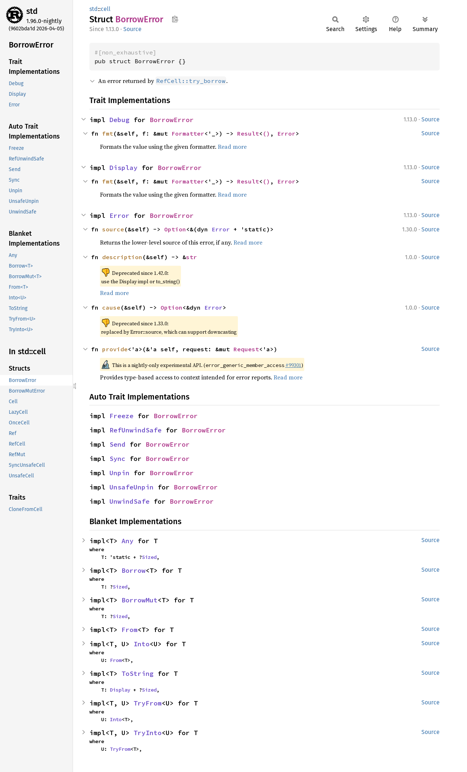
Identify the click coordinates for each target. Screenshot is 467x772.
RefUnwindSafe (135, 430)
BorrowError (172, 120)
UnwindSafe (129, 501)
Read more (232, 147)
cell (106, 8)
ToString (137, 673)
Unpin (119, 473)
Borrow (133, 570)
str (191, 257)
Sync (117, 458)
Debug (119, 120)
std (32, 11)
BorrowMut (139, 600)
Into (142, 644)
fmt (107, 133)
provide (115, 349)
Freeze (121, 416)
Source (132, 29)
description (122, 257)
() (266, 133)
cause (111, 307)
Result (248, 133)
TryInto (148, 733)
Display (123, 167)
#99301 (293, 365)
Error (286, 133)
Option (175, 229)
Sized (149, 557)
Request (246, 349)
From (129, 629)
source (113, 229)
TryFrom (148, 703)
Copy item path (175, 19)
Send (117, 444)
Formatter (187, 133)
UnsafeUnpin (131, 487)
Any (127, 541)
